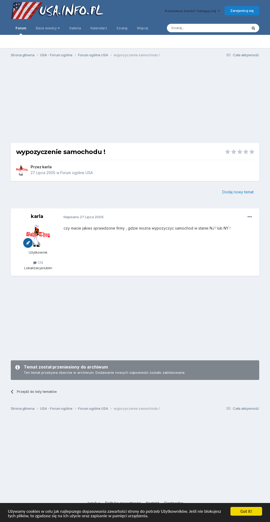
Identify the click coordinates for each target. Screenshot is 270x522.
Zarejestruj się (242, 10)
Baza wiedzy (48, 28)
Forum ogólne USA (76, 172)
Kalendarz (98, 28)
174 (38, 262)
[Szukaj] (194, 28)
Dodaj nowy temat (238, 192)
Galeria (75, 28)
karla (47, 167)
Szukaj (122, 28)
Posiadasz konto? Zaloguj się (192, 11)
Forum (21, 30)
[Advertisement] (135, 102)
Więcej (142, 28)
